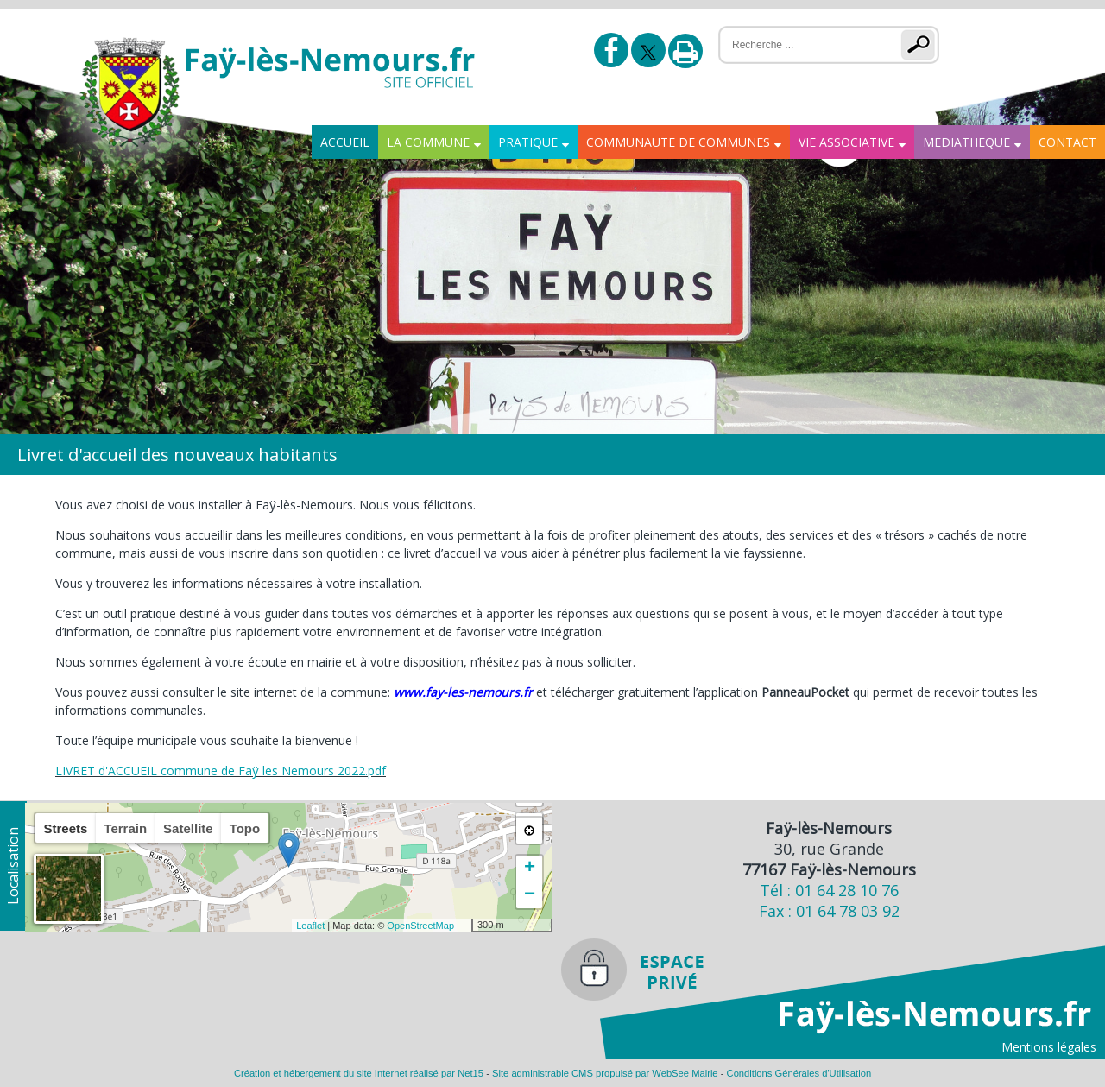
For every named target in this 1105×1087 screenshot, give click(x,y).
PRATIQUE (528, 142)
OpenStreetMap (420, 925)
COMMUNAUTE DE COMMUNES (678, 142)
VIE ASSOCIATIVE (846, 142)
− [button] (529, 895)
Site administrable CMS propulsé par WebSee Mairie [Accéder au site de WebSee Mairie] (605, 1073)
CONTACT (1067, 142)
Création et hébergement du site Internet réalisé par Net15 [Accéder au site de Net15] (358, 1073)
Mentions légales (1048, 1047)
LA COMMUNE (428, 142)
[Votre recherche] (799, 45)
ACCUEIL (344, 142)
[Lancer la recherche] (921, 45)
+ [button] (529, 869)
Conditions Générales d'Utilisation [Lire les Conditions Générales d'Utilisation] (799, 1073)
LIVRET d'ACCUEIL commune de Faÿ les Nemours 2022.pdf (220, 770)
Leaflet (310, 925)
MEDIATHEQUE (966, 142)
